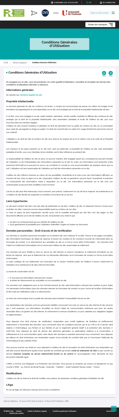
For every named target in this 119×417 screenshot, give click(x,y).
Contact (19, 411)
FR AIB (6, 63)
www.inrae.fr (110, 411)
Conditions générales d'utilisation (64, 411)
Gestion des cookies (16, 413)
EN (90, 3)
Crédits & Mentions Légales (37, 411)
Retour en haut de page (115, 409)
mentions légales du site (31, 95)
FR (87, 3)
